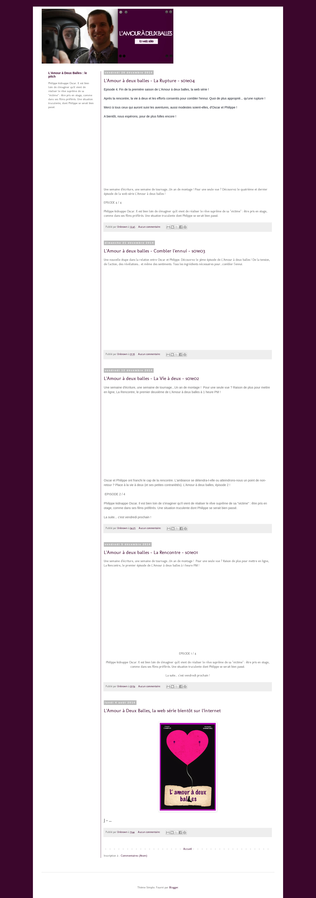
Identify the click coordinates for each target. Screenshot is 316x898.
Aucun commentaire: (149, 226)
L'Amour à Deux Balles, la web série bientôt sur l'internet (162, 710)
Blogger (173, 887)
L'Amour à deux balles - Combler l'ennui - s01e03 (154, 251)
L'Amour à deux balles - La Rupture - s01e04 (149, 80)
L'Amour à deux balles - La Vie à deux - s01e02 (151, 378)
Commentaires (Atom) (134, 855)
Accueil (187, 848)
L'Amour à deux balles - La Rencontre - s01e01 (151, 552)
